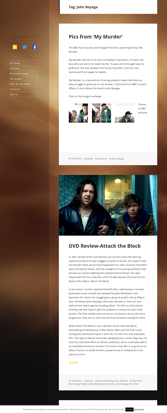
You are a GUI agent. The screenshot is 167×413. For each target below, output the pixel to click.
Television (102, 158)
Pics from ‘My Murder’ (96, 36)
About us (14, 94)
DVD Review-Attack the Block (105, 245)
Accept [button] (129, 409)
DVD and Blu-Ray (105, 380)
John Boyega (118, 158)
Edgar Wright (81, 384)
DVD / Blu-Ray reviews (20, 84)
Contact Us (15, 89)
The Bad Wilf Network (20, 14)
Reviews (124, 380)
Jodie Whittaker (96, 384)
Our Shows (15, 63)
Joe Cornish (109, 384)
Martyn (89, 158)
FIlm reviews (15, 78)
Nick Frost (134, 384)
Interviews (15, 68)
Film (117, 380)
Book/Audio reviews (19, 73)
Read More (139, 409)
